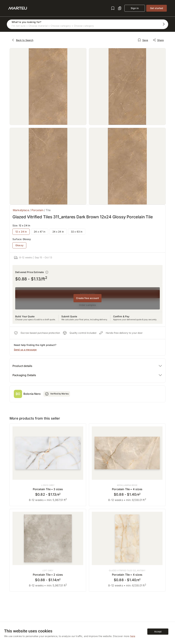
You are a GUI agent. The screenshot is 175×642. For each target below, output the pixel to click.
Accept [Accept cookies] (157, 631)
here (132, 636)
